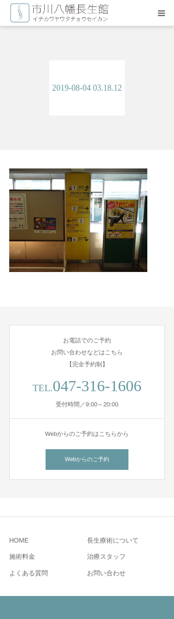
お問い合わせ (106, 573)
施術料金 (22, 556)
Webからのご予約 (87, 459)
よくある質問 (28, 573)
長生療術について (113, 540)
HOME (19, 540)
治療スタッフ (106, 556)
